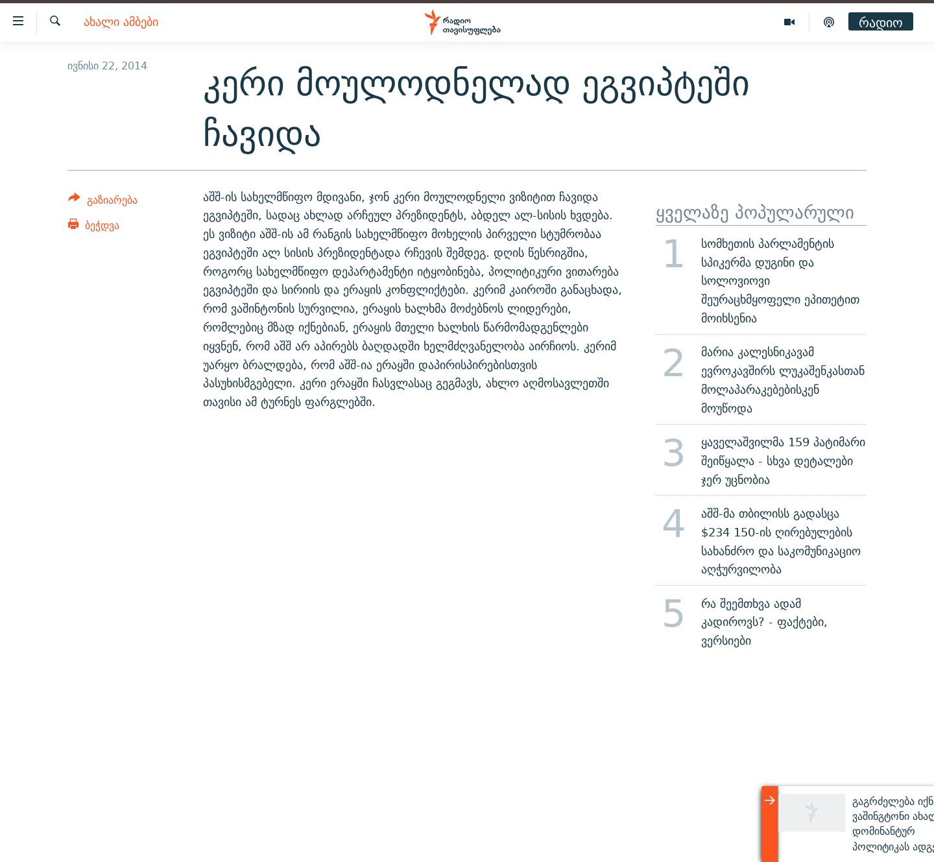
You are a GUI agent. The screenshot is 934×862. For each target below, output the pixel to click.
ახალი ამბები (121, 22)
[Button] (103, 202)
